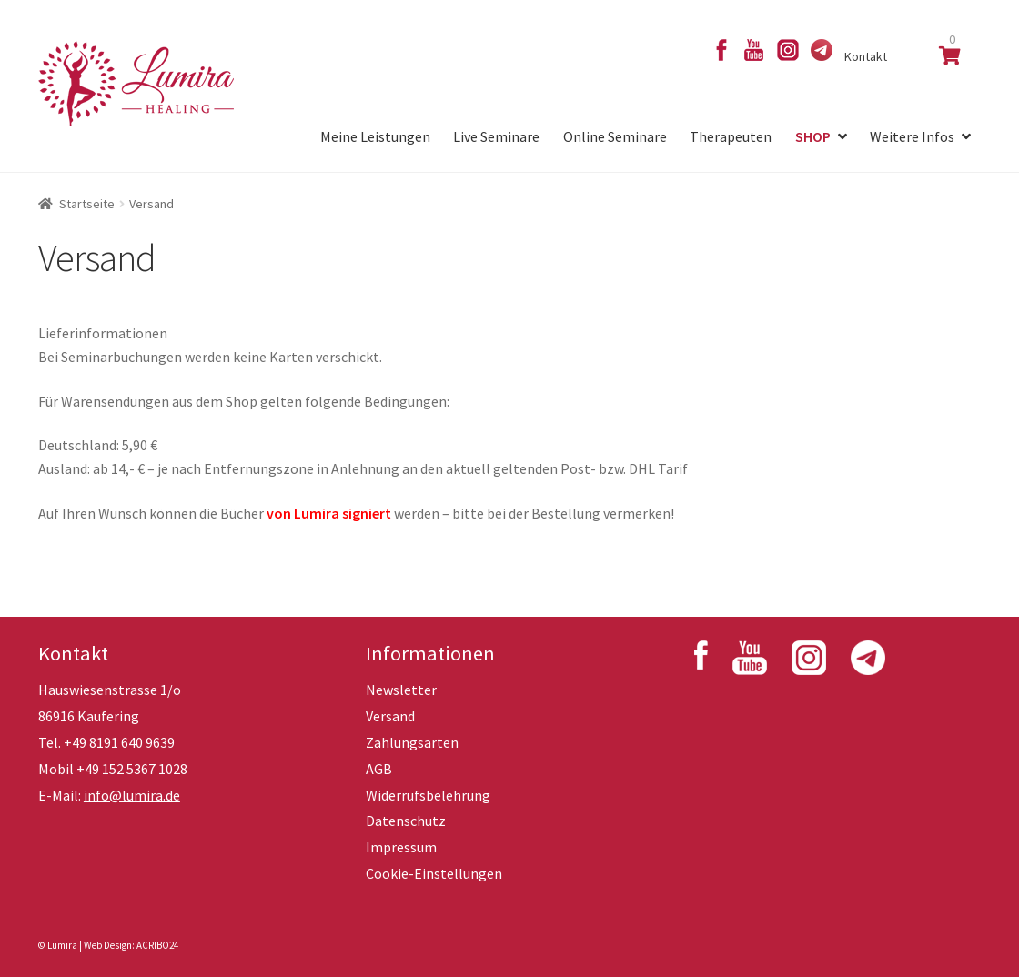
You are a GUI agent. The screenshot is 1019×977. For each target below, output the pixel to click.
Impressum (401, 847)
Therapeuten (731, 136)
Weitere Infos (912, 136)
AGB (379, 769)
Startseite (87, 204)
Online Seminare (615, 136)
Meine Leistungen (375, 136)
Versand (390, 716)
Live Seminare (496, 136)
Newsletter (401, 689)
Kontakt (865, 56)
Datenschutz (406, 820)
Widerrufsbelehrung (428, 795)
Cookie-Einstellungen (434, 873)
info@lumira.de (132, 795)
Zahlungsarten (412, 742)
